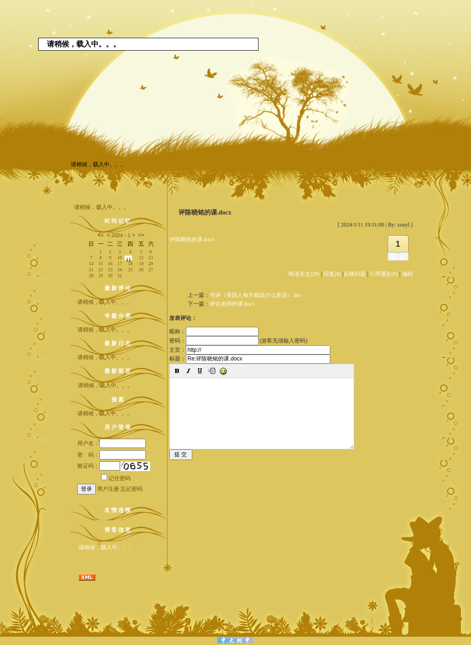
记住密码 (116, 478)
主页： (249, 350)
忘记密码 (132, 489)
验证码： (98, 466)
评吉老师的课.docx (232, 304)
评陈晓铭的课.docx (191, 239)
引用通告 (383, 274)
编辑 (407, 274)
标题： (249, 358)
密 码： (111, 455)
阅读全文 (304, 274)
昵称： (213, 331)
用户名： (111, 443)
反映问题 (355, 274)
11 (128, 258)
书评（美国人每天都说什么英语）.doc (256, 295)
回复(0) (332, 274)
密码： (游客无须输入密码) (238, 340)
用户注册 (108, 489)
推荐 (399, 257)
